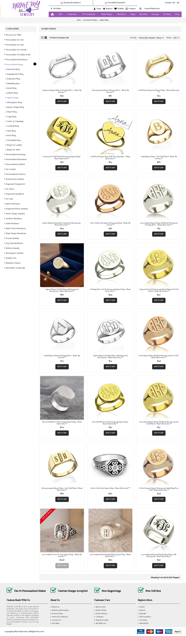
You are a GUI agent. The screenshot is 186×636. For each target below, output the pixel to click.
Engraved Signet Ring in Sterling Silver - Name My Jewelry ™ (62, 91)
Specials (142, 613)
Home (79, 20)
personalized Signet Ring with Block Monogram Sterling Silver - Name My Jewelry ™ (159, 224)
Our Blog (142, 620)
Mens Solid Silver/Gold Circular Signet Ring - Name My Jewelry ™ (62, 423)
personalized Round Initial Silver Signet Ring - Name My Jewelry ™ (110, 555)
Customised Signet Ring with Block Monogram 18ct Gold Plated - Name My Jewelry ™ (159, 423)
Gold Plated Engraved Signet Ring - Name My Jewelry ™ (158, 91)
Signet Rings (104, 20)
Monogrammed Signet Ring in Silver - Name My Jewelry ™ (110, 91)
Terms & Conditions (59, 617)
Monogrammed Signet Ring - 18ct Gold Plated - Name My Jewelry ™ (62, 489)
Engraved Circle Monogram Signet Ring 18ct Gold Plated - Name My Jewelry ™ (158, 290)
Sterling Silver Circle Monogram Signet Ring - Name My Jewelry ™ (110, 290)
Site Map (54, 623)
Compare (98, 617)
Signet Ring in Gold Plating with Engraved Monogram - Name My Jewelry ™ (62, 290)
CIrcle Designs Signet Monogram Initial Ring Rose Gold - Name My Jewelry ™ (159, 489)
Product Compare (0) (59, 38)
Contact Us (55, 620)
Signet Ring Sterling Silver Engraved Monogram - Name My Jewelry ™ (62, 224)
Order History (100, 613)
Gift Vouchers (144, 617)
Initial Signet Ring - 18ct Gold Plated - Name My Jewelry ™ (159, 158)
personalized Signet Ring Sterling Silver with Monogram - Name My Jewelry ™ (158, 555)
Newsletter (143, 623)
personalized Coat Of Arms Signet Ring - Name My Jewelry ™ (62, 555)
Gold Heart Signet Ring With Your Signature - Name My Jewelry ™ (110, 158)
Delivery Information (59, 610)
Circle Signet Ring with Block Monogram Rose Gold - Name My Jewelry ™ (158, 357)
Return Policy (100, 610)
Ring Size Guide (101, 620)
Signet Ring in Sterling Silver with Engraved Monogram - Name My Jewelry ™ (110, 357)
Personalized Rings (90, 20)
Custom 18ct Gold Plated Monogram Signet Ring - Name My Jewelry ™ (62, 158)
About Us (54, 607)
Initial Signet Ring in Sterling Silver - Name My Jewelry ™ (62, 357)
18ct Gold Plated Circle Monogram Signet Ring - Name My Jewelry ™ (110, 423)
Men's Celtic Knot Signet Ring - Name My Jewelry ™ (110, 488)
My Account (99, 607)
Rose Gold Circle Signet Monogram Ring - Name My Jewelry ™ (110, 224)
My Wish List (100, 623)
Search (141, 610)
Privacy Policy (56, 613)
